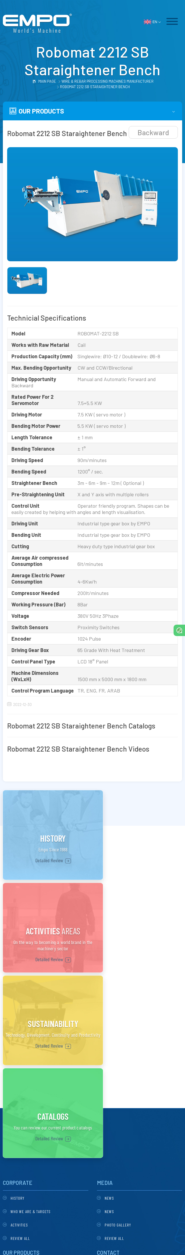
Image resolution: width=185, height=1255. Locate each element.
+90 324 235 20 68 (119, 1099)
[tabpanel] (92, 204)
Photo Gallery (118, 1041)
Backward (153, 132)
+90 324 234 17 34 (119, 1109)
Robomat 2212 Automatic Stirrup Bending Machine (43, 1086)
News (109, 1014)
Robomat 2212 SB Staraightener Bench (95, 86)
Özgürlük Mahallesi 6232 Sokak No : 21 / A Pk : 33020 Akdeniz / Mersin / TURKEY (135, 1087)
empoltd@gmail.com (122, 1119)
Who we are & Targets (31, 1027)
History (17, 1014)
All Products (23, 1115)
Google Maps (118, 1131)
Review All (20, 1054)
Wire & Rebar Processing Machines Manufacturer (107, 81)
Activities (19, 1041)
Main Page (47, 81)
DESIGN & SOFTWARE (92, 1243)
